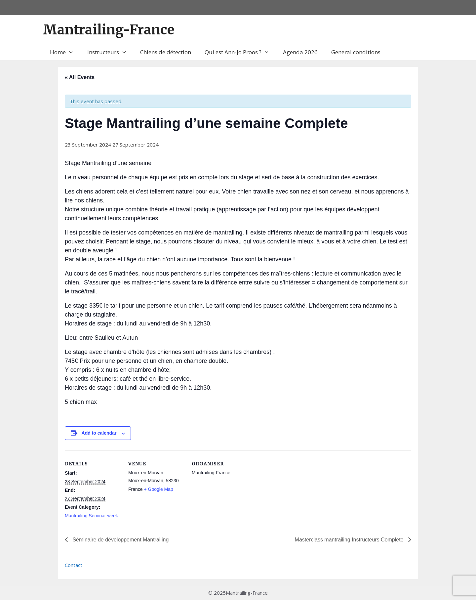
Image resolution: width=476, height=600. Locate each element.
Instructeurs (110, 52)
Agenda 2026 (300, 52)
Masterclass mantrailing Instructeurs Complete (350, 539)
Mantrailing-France (108, 29)
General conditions (355, 52)
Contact (73, 565)
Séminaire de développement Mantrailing (120, 539)
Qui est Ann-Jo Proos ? (240, 52)
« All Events (80, 77)
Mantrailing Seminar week (91, 515)
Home (65, 52)
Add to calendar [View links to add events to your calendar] (99, 433)
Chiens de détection (165, 52)
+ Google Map (158, 489)
